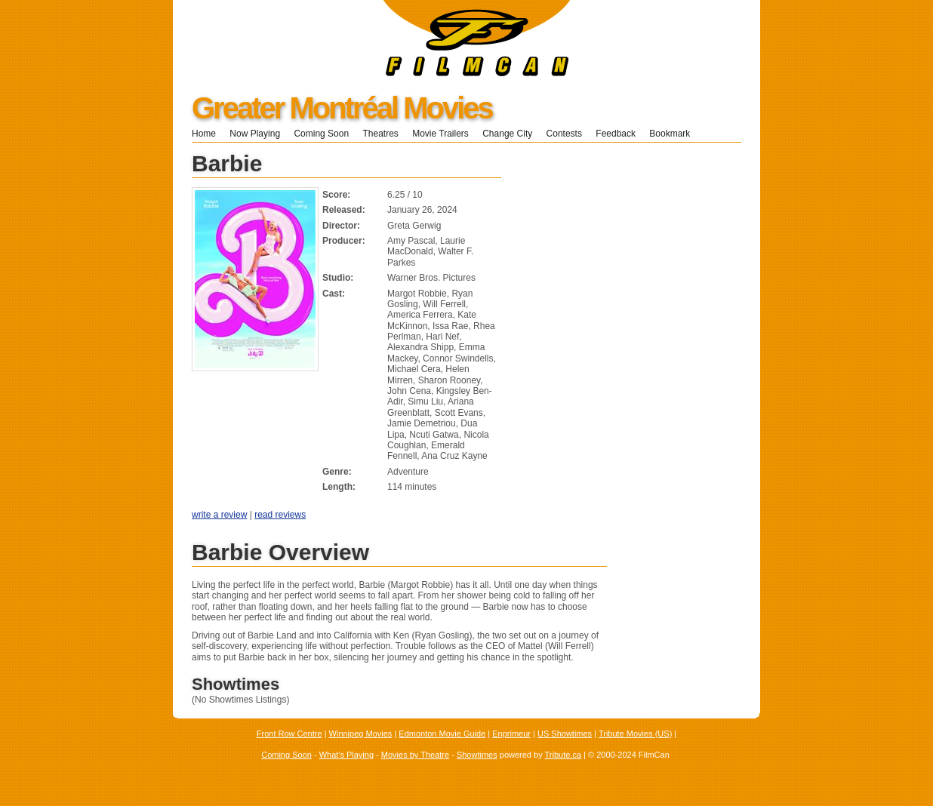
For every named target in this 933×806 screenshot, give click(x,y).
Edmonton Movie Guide (442, 733)
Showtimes (477, 754)
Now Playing (254, 133)
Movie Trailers (440, 133)
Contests (564, 133)
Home (204, 133)
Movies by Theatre (415, 754)
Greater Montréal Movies (342, 108)
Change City (507, 133)
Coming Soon (321, 133)
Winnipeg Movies (361, 733)
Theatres (380, 133)
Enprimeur (511, 733)
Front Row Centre (289, 733)
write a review (219, 514)
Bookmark (674, 133)
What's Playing (346, 754)
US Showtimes (564, 733)
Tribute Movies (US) (635, 733)
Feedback (616, 133)
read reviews (280, 514)
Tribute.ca (563, 754)
